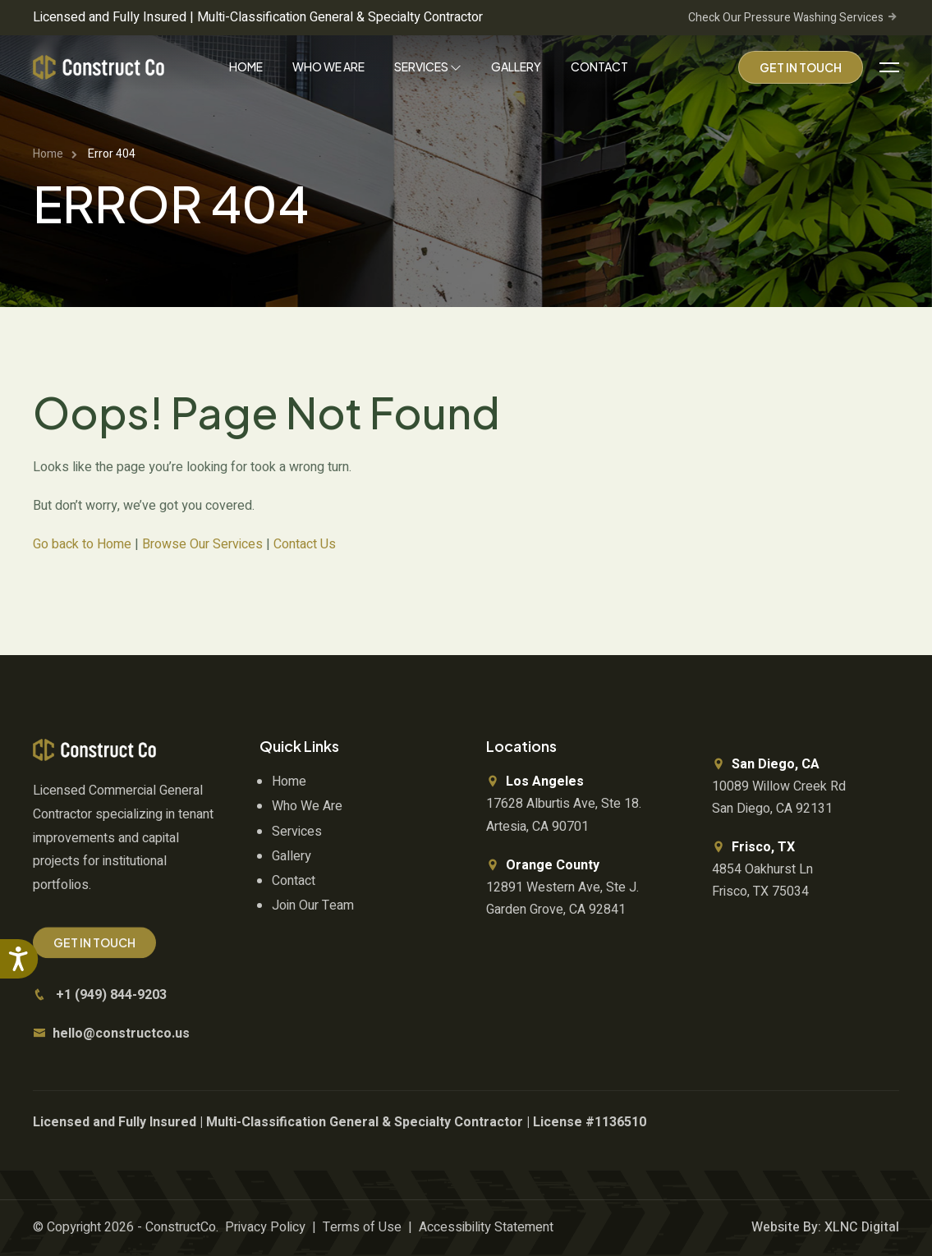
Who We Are (328, 66)
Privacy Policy (265, 1227)
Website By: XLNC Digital (825, 1227)
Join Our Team (313, 905)
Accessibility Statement (486, 1227)
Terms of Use (362, 1227)
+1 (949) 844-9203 (111, 995)
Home (246, 66)
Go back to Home (82, 544)
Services (427, 66)
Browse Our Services (202, 544)
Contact (599, 66)
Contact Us (304, 544)
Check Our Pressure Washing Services (793, 17)
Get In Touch (801, 67)
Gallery (516, 66)
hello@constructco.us (121, 1033)
